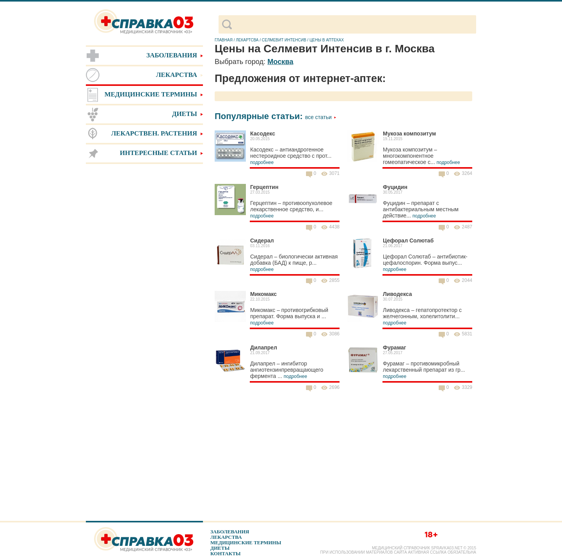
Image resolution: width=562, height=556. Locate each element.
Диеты (219, 548)
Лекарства (226, 537)
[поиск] (353, 24)
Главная (224, 40)
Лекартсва (247, 40)
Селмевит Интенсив (284, 40)
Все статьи (320, 117)
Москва (280, 62)
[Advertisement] (144, 289)
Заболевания (229, 532)
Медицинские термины (245, 542)
